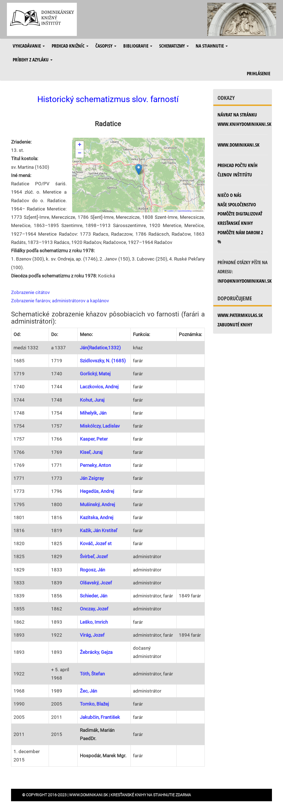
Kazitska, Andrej (96, 517)
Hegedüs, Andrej (97, 491)
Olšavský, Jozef (96, 583)
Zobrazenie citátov (30, 292)
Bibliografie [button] (137, 46)
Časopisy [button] (105, 46)
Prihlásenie (258, 73)
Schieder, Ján (93, 596)
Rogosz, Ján (92, 570)
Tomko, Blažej (94, 704)
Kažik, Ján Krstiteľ (98, 530)
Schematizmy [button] (174, 46)
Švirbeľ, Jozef (94, 556)
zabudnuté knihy (235, 324)
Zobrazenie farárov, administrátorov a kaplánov (60, 300)
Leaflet (168, 211)
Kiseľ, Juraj (91, 452)
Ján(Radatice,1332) (100, 347)
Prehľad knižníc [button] (70, 46)
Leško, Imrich (94, 622)
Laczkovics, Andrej (99, 386)
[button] (138, 169)
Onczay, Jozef (94, 609)
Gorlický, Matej (95, 373)
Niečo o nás (229, 195)
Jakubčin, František (100, 717)
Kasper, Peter (94, 439)
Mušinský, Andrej (97, 504)
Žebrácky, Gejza (96, 652)
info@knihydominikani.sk (245, 281)
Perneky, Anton (95, 465)
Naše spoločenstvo (237, 204)
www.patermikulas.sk (240, 315)
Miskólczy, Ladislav (100, 426)
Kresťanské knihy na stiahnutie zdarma (151, 795)
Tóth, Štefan (92, 673)
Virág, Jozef (92, 635)
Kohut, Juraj (92, 400)
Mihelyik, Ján (93, 413)
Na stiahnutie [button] (212, 46)
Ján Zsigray (92, 478)
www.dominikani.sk (239, 145)
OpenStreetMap (184, 211)
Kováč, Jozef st (96, 543)
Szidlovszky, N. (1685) (103, 360)
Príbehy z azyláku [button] (33, 59)
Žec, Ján (88, 691)
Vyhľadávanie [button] (29, 46)
